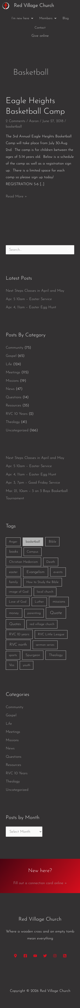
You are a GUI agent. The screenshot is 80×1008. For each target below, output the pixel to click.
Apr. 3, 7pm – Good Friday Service (33, 483)
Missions (12, 381)
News (10, 389)
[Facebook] (25, 956)
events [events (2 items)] (58, 572)
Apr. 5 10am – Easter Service (29, 299)
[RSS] (65, 956)
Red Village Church (34, 5)
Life (9, 364)
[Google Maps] (15, 956)
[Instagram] (55, 956)
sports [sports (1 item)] (13, 655)
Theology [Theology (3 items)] (56, 655)
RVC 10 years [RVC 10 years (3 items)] (19, 634)
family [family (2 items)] (13, 582)
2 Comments (15, 121)
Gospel (11, 356)
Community (14, 348)
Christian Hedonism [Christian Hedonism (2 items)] (23, 562)
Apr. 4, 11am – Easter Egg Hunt (31, 307)
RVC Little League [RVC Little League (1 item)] (51, 634)
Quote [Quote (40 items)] (56, 613)
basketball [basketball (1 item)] (33, 541)
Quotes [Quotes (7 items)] (15, 624)
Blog (66, 18)
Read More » (16, 195)
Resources (13, 405)
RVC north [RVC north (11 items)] (18, 645)
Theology (13, 422)
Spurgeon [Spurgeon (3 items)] (33, 655)
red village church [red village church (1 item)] (42, 624)
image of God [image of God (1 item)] (18, 591)
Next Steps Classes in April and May (35, 291)
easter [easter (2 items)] (13, 572)
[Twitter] (45, 956)
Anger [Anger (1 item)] (13, 541)
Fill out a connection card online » (40, 883)
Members (47, 18)
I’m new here (22, 18)
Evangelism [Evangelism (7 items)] (35, 572)
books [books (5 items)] (13, 551)
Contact (40, 27)
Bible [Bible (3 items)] (52, 541)
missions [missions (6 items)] (59, 602)
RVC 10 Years (17, 414)
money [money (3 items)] (14, 613)
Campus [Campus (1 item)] (32, 551)
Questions (13, 397)
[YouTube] (35, 956)
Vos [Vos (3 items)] (11, 665)
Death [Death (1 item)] (50, 562)
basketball (14, 127)
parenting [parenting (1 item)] (34, 613)
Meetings (13, 372)
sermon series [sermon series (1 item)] (45, 644)
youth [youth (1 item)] (26, 665)
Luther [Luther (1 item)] (39, 601)
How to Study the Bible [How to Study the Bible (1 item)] (42, 582)
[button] (22, 18)
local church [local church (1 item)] (45, 591)
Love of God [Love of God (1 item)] (17, 601)
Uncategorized (17, 430)
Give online (40, 36)
